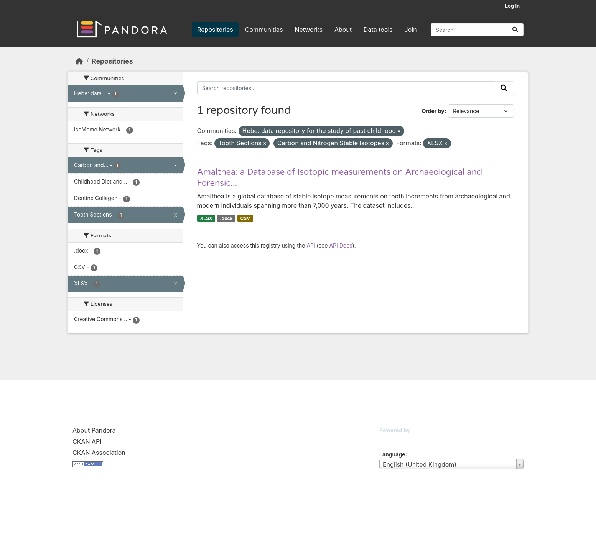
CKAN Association (98, 452)
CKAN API (87, 441)
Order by (432, 111)
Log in (512, 6)
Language (392, 454)
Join (411, 29)
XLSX (206, 218)
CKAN (392, 440)
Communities (264, 29)
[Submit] (515, 29)
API (310, 245)
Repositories (215, 29)
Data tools (378, 29)
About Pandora (94, 430)
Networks (309, 29)
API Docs (340, 245)
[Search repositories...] (477, 29)
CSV (245, 218)
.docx (226, 218)
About (343, 29)
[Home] (79, 61)
